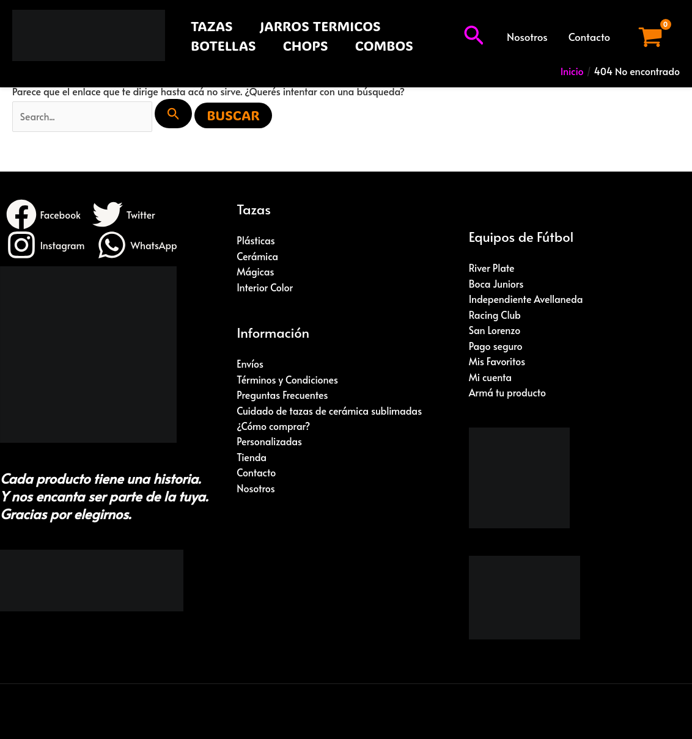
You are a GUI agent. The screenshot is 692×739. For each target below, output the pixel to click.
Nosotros (527, 36)
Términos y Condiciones (288, 380)
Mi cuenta (490, 377)
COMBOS (384, 45)
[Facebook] (43, 215)
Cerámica (257, 256)
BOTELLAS (223, 45)
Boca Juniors (496, 283)
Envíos (250, 364)
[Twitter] (124, 215)
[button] (473, 36)
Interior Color (265, 287)
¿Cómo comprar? (274, 427)
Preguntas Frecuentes (282, 395)
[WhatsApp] (138, 245)
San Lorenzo (495, 330)
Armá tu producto (508, 393)
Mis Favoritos (497, 361)
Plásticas (256, 240)
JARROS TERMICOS (320, 26)
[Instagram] (46, 245)
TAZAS (212, 26)
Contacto (589, 36)
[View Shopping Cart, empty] (650, 37)
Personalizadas (269, 442)
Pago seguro (496, 346)
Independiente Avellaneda (526, 299)
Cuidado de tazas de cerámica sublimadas (330, 411)
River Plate (492, 268)
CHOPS (305, 45)
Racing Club (495, 315)
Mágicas (255, 271)
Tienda (252, 458)
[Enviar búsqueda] (175, 113)
